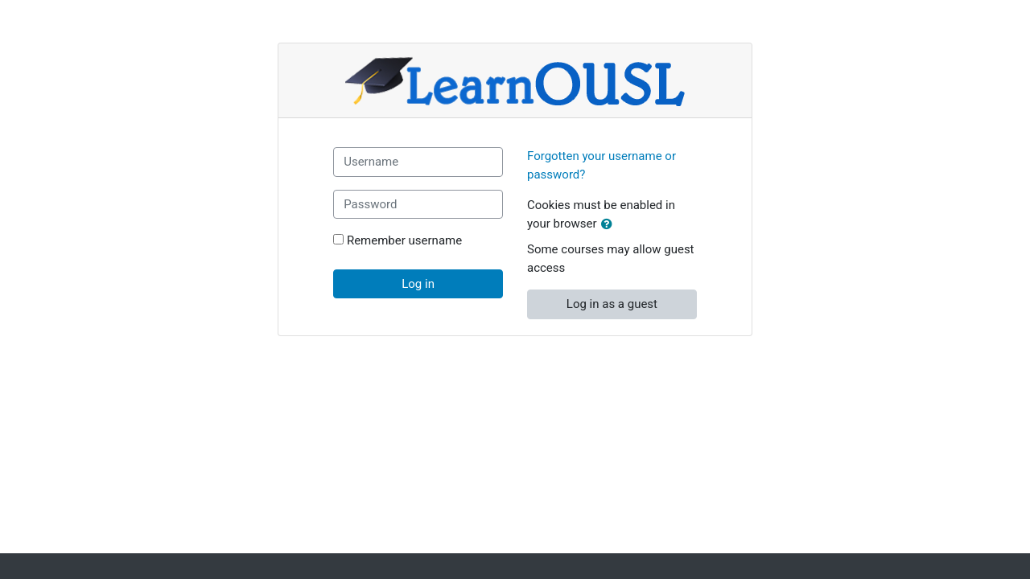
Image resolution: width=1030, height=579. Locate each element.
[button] (609, 225)
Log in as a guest (611, 304)
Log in (418, 284)
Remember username (404, 240)
